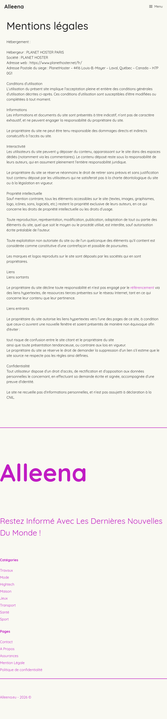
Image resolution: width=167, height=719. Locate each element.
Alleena (14, 6)
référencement (142, 287)
